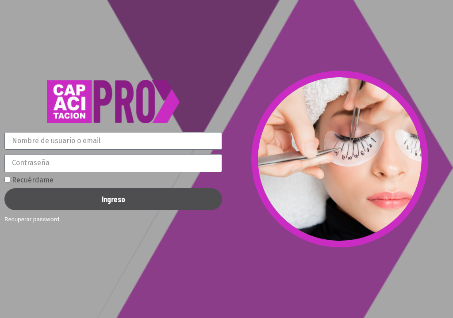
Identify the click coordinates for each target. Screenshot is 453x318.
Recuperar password (31, 219)
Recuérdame (29, 180)
